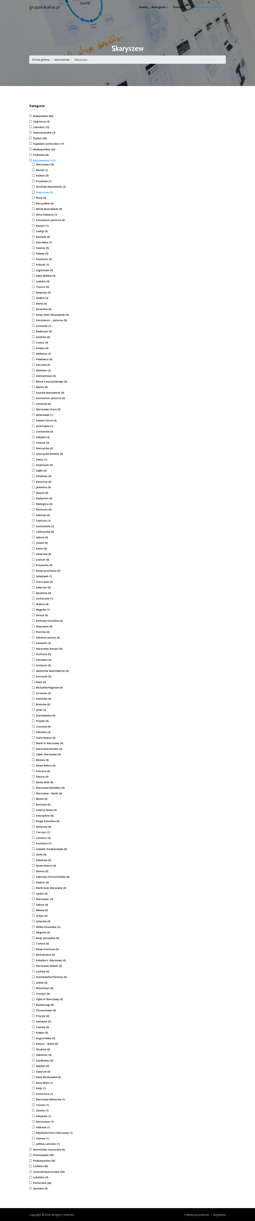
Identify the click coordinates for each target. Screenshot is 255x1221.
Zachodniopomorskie (48, 1171)
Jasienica (43, 487)
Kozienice (43, 843)
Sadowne (43, 1021)
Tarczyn (43, 832)
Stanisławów (45, 715)
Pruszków (43, 181)
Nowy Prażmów (47, 949)
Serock (42, 615)
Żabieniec (43, 1055)
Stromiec (43, 693)
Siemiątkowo (46, 376)
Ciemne (42, 1138)
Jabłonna (43, 353)
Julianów (43, 921)
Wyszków (43, 593)
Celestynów (45, 531)
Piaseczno (44, 259)
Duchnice (43, 654)
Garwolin (43, 643)
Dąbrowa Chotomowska (52, 876)
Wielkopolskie (44, 149)
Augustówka (45, 1038)
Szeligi (42, 231)
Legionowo (44, 270)
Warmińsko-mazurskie (49, 1149)
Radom (42, 175)
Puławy (42, 253)
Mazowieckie (62, 59)
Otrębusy (43, 476)
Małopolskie (43, 116)
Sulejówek (44, 576)
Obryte (42, 776)
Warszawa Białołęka (50, 787)
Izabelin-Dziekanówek (51, 849)
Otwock (42, 442)
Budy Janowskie (47, 938)
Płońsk (42, 170)
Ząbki (41, 470)
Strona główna (41, 59)
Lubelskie (40, 1177)
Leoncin (42, 559)
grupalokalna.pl (44, 7)
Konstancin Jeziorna (50, 220)
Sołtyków (43, 1116)
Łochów (42, 971)
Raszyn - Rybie (47, 1043)
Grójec (41, 915)
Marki (41, 303)
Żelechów (43, 860)
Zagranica (41, 121)
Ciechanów (44, 431)
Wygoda (43, 932)
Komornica (44, 1094)
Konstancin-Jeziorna (50, 398)
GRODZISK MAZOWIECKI (52, 671)
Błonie (41, 799)
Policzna (43, 771)
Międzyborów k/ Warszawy (54, 1132)
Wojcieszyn (44, 988)
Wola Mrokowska (48, 1077)
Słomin (42, 871)
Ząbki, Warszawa (48, 754)
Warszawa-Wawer (49, 965)
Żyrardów (43, 309)
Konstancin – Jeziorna (51, 320)
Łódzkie (40, 1166)
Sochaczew (44, 598)
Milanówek (44, 415)
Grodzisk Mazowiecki (51, 186)
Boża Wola (44, 1082)
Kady (41, 1088)
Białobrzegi (45, 1005)
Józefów (43, 337)
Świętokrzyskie (44, 132)
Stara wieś (44, 582)
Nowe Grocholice (48, 570)
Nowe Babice (45, 765)
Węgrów (43, 609)
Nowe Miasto (46, 865)
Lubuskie (41, 127)
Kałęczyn (43, 587)
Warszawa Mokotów (50, 1099)
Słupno (42, 493)
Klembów (43, 698)
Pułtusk (42, 264)
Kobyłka (43, 437)
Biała (41, 682)
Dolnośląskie (43, 1155)
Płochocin (43, 509)
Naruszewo (44, 1121)
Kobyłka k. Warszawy (51, 960)
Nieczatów (44, 448)
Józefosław (44, 426)
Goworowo (44, 465)
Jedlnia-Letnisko (48, 1144)
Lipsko (41, 893)
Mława (42, 910)
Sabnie (42, 537)
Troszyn (43, 993)
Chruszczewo (46, 1010)
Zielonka (43, 732)
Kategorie (160, 7)
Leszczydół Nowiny (49, 453)
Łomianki (43, 326)
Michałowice (45, 954)
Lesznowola (45, 526)
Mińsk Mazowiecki (49, 209)
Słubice (42, 604)
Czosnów (43, 726)
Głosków (43, 1049)
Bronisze (43, 804)
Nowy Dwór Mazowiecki (52, 314)
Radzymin (44, 498)
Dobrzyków (44, 815)
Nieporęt (43, 292)
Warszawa (45, 164)
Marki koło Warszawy (51, 888)
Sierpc (41, 459)
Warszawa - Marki (49, 793)
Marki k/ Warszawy (49, 743)
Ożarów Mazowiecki (50, 392)
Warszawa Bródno (49, 749)
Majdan (42, 1066)
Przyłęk (42, 721)
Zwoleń (42, 1110)
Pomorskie (42, 1183)
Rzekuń (42, 882)
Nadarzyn (44, 331)
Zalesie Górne (46, 420)
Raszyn (42, 225)
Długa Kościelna (47, 821)
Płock (41, 197)
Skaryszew (44, 192)
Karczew (43, 364)
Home (143, 7)
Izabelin (42, 281)
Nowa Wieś (44, 782)
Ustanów (43, 403)
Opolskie (40, 1188)
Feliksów (43, 1127)
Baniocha (43, 481)
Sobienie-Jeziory (48, 637)
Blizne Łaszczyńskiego (51, 381)
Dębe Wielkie (45, 275)
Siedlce (42, 298)
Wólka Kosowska (48, 927)
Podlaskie (41, 155)
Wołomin (43, 370)
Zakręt (42, 904)
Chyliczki (43, 520)
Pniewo (42, 348)
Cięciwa (42, 1027)
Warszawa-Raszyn (49, 648)
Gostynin (43, 665)
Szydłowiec (44, 1060)
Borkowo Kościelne (49, 620)
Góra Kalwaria (46, 214)
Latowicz (43, 838)
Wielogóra (44, 504)
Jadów (41, 982)
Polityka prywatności (196, 1214)
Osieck (42, 543)
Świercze (43, 1071)
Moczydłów (44, 203)
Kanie (41, 548)
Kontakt (179, 7)
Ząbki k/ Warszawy (49, 999)
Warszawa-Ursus (48, 409)
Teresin (42, 1105)
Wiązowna (44, 626)
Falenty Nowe (46, 810)
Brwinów (43, 704)
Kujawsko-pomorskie (48, 143)
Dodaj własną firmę (207, 7)
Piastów (42, 632)
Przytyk (42, 1016)
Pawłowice (44, 359)
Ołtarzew (43, 554)
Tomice (42, 943)
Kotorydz (43, 676)
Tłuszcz (42, 287)
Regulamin (219, 1214)
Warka (42, 387)
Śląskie (40, 138)
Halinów (43, 515)
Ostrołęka (44, 242)
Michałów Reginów (49, 687)
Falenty (42, 248)
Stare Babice (45, 737)
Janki (41, 709)
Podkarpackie (44, 1160)
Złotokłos (43, 659)
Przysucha (44, 565)
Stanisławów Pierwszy (51, 977)
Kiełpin (42, 1032)
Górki (41, 854)
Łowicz (42, 342)
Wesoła (42, 760)
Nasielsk (43, 237)
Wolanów (43, 826)
